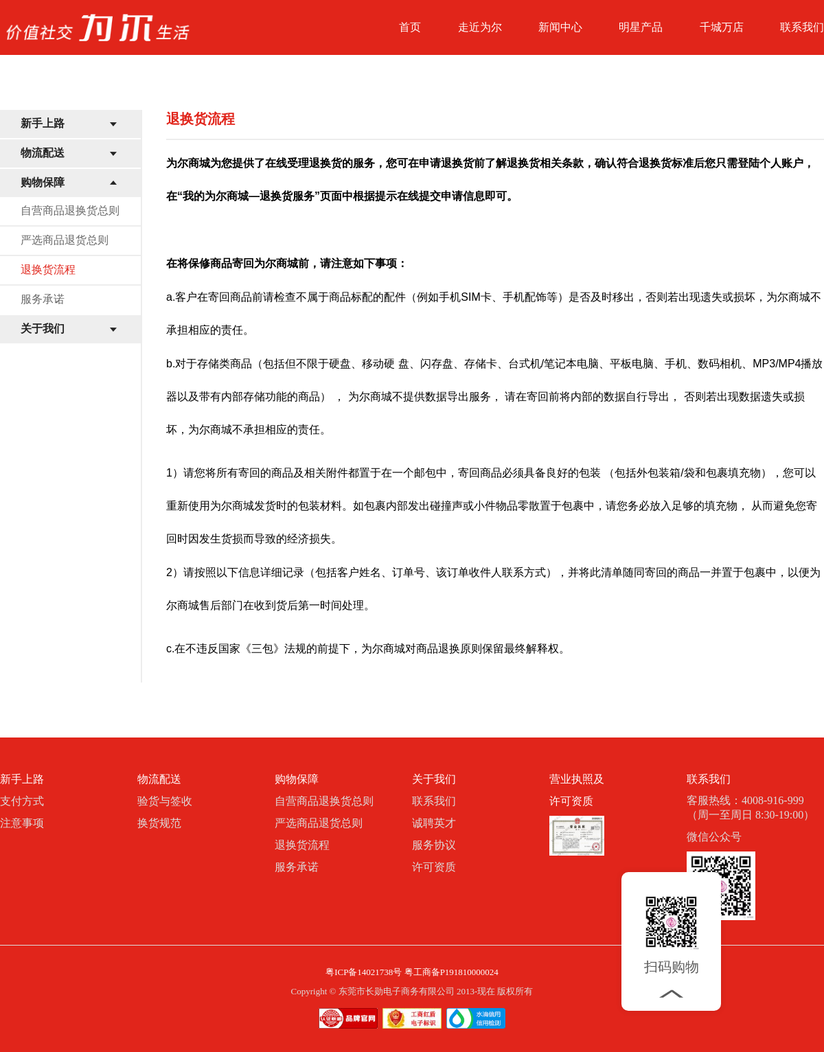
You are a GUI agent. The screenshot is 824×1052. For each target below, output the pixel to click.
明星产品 (641, 27)
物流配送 (43, 153)
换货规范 (159, 823)
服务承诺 (43, 299)
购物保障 (43, 182)
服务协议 (434, 845)
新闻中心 (560, 27)
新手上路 (43, 123)
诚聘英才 (434, 823)
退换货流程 (48, 269)
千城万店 (722, 27)
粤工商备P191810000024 (451, 972)
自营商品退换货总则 (70, 210)
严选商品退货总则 (64, 240)
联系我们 (802, 27)
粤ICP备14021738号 (363, 972)
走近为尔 (480, 27)
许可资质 (434, 867)
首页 (410, 27)
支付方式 (22, 801)
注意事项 (22, 823)
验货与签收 (164, 801)
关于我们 (43, 328)
